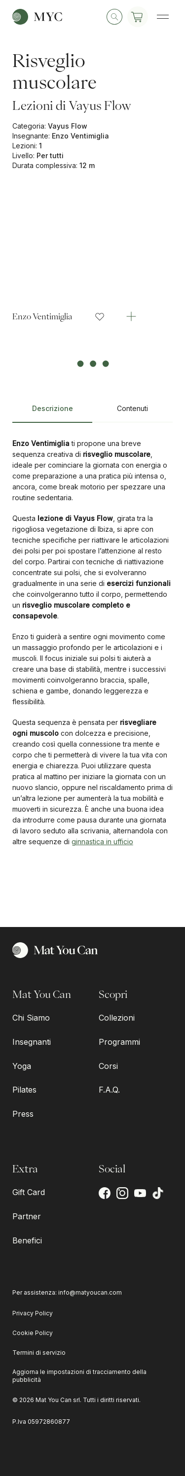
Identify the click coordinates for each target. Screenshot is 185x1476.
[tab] (52, 412)
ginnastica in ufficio (102, 841)
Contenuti (132, 408)
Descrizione (52, 408)
